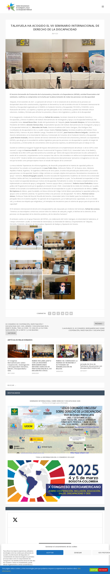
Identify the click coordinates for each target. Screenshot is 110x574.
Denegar (78, 552)
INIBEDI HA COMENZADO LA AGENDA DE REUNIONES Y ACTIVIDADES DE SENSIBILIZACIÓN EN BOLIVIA (67, 363)
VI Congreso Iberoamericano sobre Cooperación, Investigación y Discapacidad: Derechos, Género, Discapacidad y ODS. (18, 364)
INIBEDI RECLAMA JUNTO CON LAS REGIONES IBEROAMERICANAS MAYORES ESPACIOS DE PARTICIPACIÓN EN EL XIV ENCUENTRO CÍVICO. (42, 364)
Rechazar (103, 570)
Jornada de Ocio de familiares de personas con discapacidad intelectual (91, 364)
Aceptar (49, 552)
